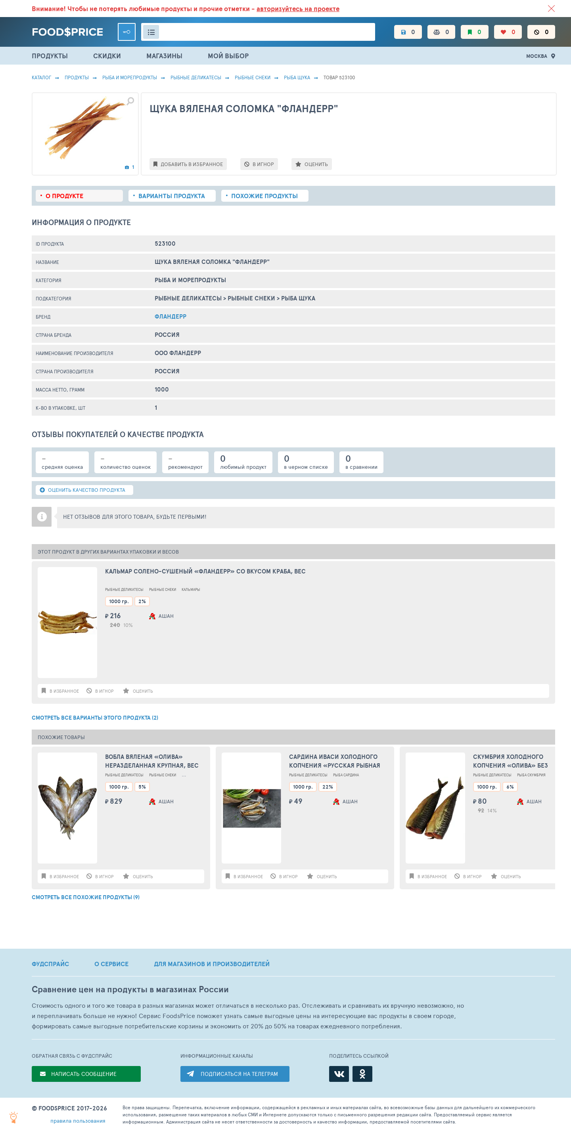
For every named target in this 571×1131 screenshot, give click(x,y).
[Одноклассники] (362, 1074)
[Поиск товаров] (258, 32)
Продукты (77, 77)
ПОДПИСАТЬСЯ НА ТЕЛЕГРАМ (239, 1074)
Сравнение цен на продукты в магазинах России (130, 989)
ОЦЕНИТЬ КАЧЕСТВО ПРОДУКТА (82, 489)
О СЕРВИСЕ (111, 964)
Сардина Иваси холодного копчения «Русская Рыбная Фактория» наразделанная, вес (334, 761)
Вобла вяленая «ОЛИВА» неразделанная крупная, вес (152, 761)
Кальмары (191, 589)
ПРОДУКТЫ (50, 56)
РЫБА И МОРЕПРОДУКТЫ (129, 77)
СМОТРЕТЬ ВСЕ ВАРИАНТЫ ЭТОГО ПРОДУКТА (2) (95, 718)
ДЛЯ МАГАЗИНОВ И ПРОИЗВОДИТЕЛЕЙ (212, 964)
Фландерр (170, 316)
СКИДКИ (107, 56)
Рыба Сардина (346, 775)
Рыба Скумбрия (531, 775)
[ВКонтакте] (339, 1074)
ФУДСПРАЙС (50, 964)
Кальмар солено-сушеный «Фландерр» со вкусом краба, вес (205, 571)
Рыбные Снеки (252, 77)
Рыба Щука (297, 77)
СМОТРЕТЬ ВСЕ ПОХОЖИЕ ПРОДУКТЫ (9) (86, 897)
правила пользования (77, 1120)
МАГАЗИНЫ (164, 56)
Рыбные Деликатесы (196, 77)
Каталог (41, 77)
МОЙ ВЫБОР (228, 56)
